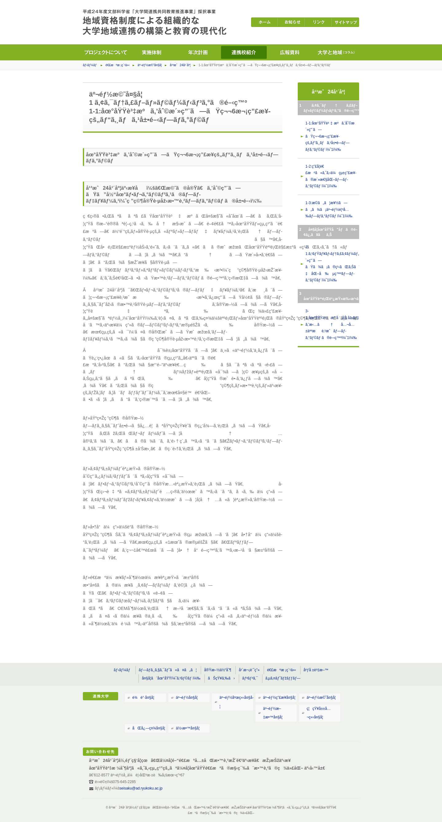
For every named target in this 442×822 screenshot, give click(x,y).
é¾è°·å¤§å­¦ (143, 697)
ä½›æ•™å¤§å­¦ (188, 728)
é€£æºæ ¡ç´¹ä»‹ (118, 65)
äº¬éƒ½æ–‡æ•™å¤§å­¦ (272, 713)
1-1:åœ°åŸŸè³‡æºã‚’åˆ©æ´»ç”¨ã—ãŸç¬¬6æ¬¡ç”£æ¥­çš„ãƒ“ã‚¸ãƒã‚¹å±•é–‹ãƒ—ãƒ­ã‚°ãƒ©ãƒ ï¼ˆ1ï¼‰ (330, 136)
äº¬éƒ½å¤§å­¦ (187, 697)
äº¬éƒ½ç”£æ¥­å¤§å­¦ (279, 697)
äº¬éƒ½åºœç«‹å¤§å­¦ (236, 702)
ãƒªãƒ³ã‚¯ (250, 678)
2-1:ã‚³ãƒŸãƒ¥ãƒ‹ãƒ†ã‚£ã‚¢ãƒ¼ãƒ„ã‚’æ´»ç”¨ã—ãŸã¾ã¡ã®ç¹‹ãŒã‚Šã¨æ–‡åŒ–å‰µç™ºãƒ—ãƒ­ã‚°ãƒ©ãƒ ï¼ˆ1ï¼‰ (332, 263)
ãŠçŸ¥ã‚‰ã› (221, 678)
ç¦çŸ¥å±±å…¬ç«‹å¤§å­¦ (319, 713)
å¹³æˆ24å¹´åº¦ (180, 65)
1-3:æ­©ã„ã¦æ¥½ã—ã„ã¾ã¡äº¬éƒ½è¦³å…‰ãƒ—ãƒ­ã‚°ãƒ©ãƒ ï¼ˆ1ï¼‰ (328, 209)
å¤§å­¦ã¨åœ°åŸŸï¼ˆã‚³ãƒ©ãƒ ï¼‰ (171, 678)
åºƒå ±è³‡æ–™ (316, 670)
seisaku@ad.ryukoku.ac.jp (140, 788)
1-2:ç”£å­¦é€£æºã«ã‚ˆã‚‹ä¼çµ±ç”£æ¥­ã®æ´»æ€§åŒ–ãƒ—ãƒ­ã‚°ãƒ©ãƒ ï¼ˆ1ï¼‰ (330, 176)
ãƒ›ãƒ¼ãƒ (90, 65)
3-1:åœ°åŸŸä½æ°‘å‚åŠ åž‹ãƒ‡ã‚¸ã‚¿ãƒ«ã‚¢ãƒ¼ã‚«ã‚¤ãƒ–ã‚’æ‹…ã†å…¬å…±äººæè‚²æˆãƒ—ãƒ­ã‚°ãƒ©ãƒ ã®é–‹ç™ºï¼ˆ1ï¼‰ (332, 324)
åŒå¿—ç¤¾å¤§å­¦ (148, 728)
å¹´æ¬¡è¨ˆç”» (249, 670)
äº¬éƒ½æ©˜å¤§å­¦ (150, 65)
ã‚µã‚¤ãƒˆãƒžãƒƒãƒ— (283, 678)
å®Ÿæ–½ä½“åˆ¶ (217, 670)
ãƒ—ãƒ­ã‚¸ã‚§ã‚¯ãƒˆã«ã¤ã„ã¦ (168, 670)
